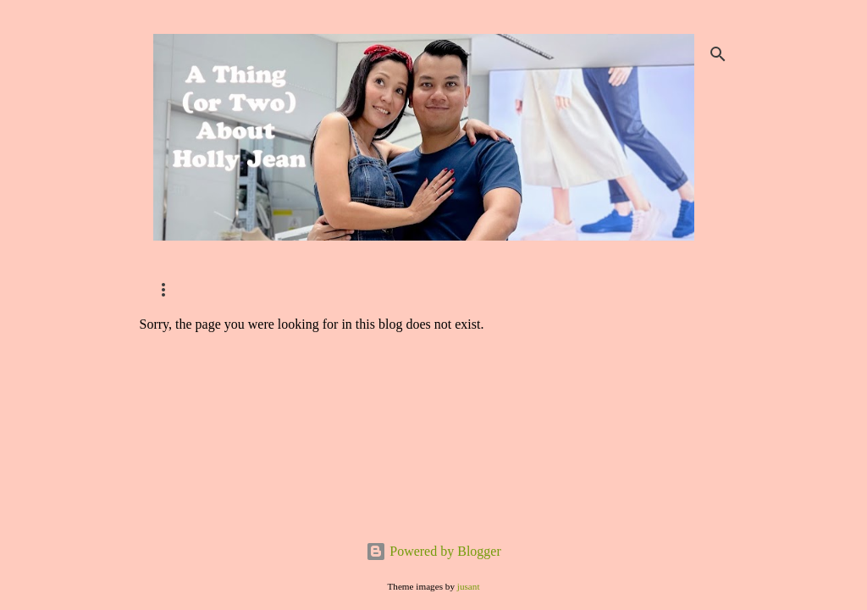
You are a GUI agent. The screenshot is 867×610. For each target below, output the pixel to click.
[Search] (718, 54)
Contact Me (254, 289)
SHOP (167, 289)
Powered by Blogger (433, 551)
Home (343, 289)
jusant (468, 586)
